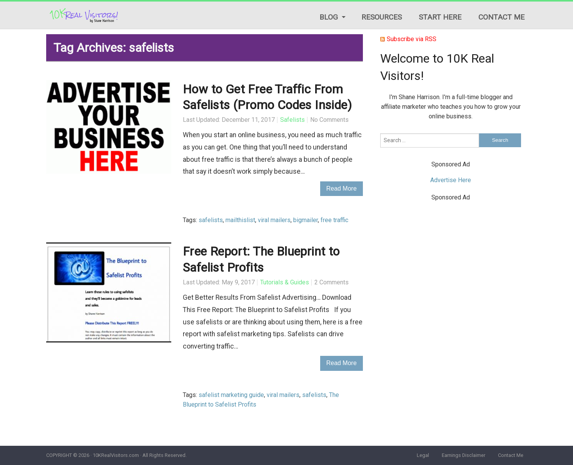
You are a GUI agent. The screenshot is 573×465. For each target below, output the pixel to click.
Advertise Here (450, 180)
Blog (328, 17)
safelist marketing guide (231, 395)
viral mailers (274, 220)
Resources (381, 17)
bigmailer (305, 220)
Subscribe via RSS (411, 39)
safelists (211, 220)
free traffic (334, 220)
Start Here (440, 17)
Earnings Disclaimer (463, 455)
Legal (423, 455)
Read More (341, 188)
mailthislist (240, 220)
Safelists (292, 119)
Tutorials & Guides (284, 282)
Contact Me (501, 17)
